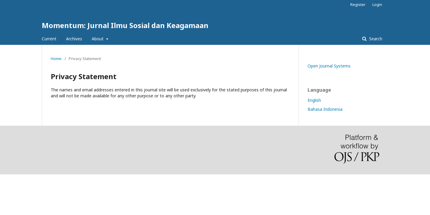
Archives (74, 39)
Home (56, 58)
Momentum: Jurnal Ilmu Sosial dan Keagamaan (125, 25)
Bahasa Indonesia (325, 109)
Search (375, 39)
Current (49, 39)
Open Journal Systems (329, 66)
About (98, 39)
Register (358, 4)
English (314, 100)
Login (377, 4)
